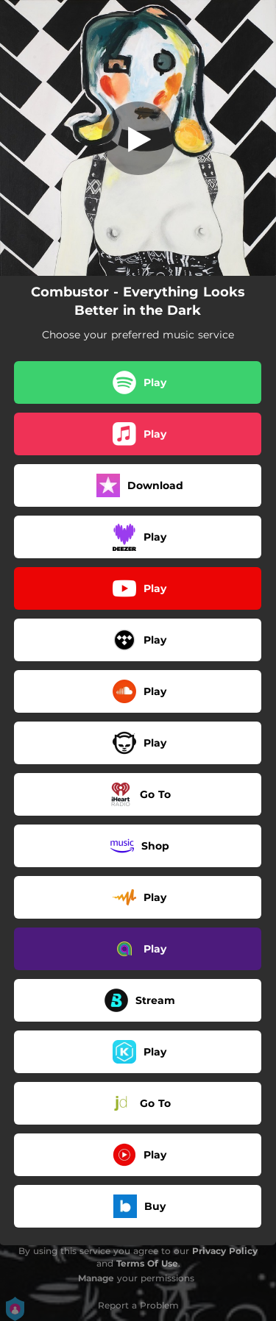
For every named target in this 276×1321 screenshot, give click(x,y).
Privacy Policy (225, 1250)
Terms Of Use (147, 1263)
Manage (96, 1277)
